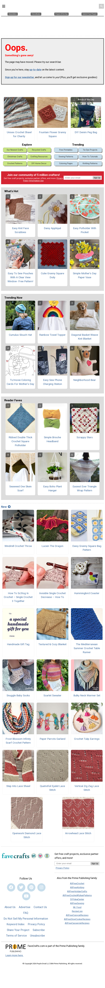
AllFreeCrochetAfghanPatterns (77, 894)
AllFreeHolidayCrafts (77, 890)
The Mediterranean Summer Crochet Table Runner (87, 647)
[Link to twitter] (21, 886)
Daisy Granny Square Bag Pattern (86, 546)
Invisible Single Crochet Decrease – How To (52, 593)
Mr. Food (77, 906)
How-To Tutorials (90, 155)
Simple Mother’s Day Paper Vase (84, 274)
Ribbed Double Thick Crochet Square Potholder (20, 440)
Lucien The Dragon (52, 544)
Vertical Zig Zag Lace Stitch (87, 786)
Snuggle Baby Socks (18, 694)
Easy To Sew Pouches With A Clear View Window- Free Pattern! (20, 276)
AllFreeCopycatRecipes (77, 914)
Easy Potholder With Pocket (84, 229)
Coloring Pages (66, 162)
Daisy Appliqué (52, 227)
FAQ (25, 911)
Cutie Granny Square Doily (52, 274)
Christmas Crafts (14, 155)
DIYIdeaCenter (77, 898)
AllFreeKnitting (77, 886)
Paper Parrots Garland (52, 737)
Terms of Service (16, 934)
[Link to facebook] (11, 886)
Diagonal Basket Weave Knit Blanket (84, 335)
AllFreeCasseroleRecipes (77, 922)
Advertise (24, 906)
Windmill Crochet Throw (18, 544)
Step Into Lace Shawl (18, 784)
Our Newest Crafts (15, 148)
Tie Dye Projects (90, 148)
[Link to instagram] (41, 886)
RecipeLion (77, 910)
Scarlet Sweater (52, 694)
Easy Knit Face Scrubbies (20, 229)
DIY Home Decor (39, 162)
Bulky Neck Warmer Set (86, 694)
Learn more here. (14, 954)
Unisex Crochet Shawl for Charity (19, 132)
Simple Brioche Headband (52, 438)
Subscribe (39, 928)
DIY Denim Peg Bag (86, 130)
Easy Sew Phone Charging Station (52, 380)
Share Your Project (18, 928)
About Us (10, 906)
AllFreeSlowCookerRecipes (77, 918)
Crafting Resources (39, 155)
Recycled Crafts (39, 148)
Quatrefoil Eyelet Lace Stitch (52, 786)
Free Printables (65, 148)
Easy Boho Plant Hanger (52, 487)
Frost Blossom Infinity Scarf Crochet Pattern (18, 739)
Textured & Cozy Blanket (52, 643)
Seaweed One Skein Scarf (20, 487)
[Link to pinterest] (31, 886)
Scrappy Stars (85, 436)
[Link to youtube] (26, 895)
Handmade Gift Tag (18, 643)
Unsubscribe (37, 934)
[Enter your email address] (72, 862)
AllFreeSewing (77, 902)
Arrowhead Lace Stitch (78, 831)
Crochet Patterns (14, 162)
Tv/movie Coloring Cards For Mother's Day (20, 380)
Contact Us (40, 906)
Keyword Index (15, 922)
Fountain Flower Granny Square (52, 132)
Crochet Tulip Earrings (87, 737)
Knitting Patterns (90, 162)
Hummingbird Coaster (86, 591)
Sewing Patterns (66, 155)
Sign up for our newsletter (19, 76)
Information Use (36, 179)
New (6, 505)
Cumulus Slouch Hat (20, 333)
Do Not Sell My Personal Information (26, 917)
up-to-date (35, 68)
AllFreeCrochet (77, 882)
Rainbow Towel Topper (52, 333)
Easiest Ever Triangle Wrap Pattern (85, 487)
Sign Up (97, 176)
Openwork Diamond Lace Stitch (26, 833)
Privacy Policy (36, 922)
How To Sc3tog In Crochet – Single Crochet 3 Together (18, 595)
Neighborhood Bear (84, 378)
